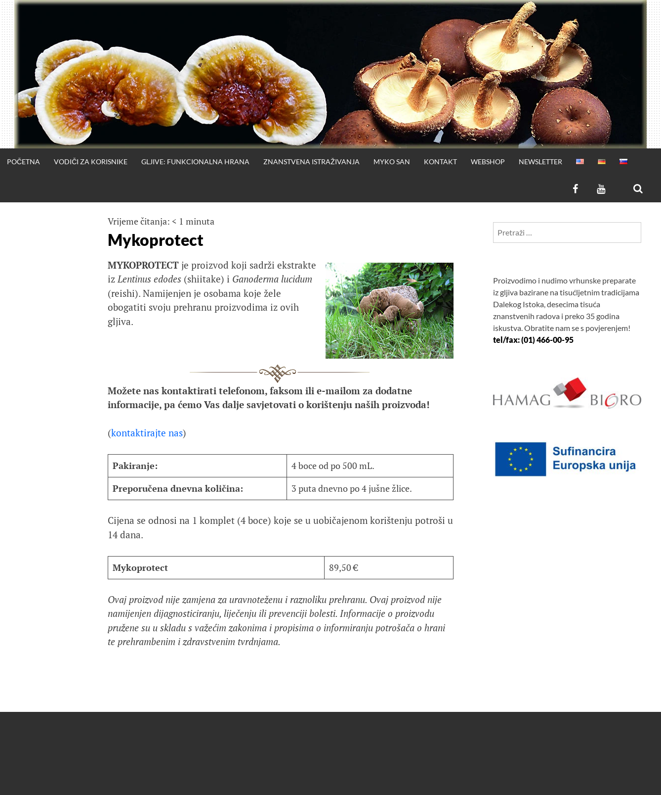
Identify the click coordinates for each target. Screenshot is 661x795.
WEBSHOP (488, 161)
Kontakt (440, 161)
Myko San (391, 161)
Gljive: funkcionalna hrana (195, 161)
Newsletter (540, 161)
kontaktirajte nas (147, 432)
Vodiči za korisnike (90, 161)
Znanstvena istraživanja (311, 161)
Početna (23, 161)
